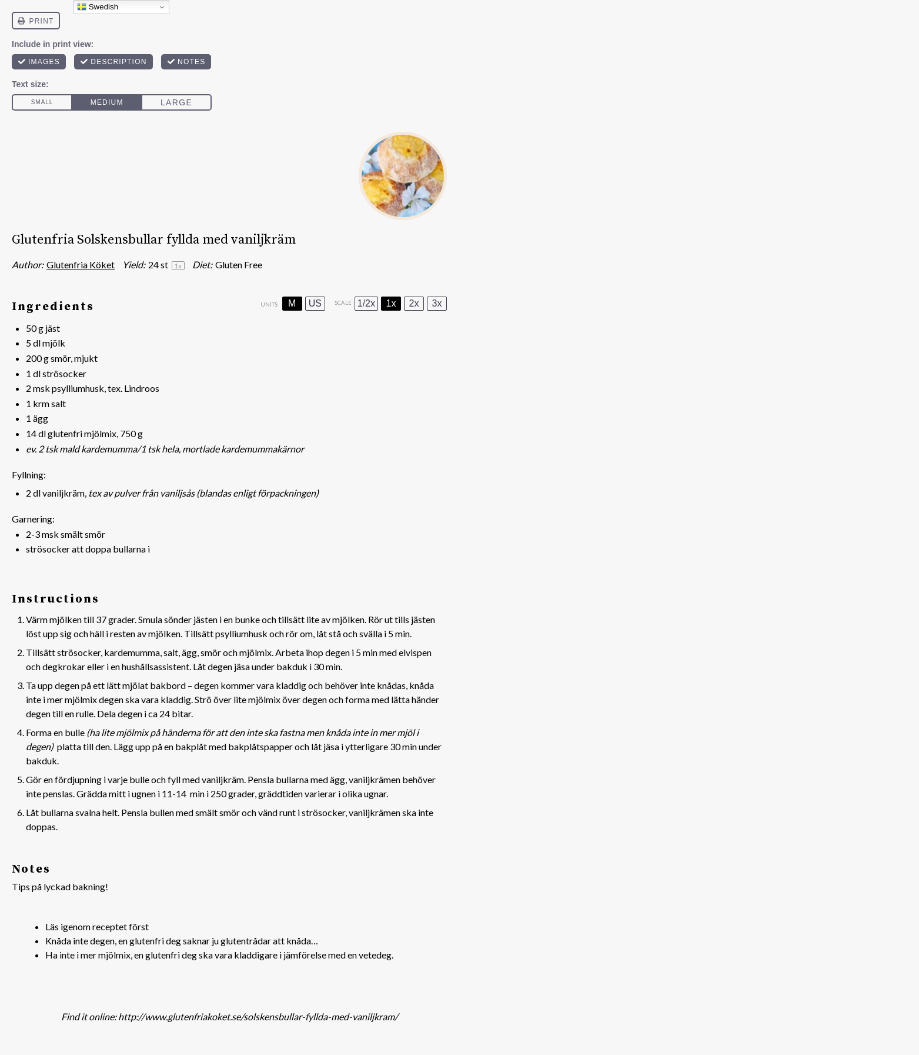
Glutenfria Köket (80, 264)
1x (391, 303)
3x (437, 303)
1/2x (366, 303)
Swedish (97, 7)
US (315, 303)
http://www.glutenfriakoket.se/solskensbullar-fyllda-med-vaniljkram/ (258, 1016)
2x (414, 303)
